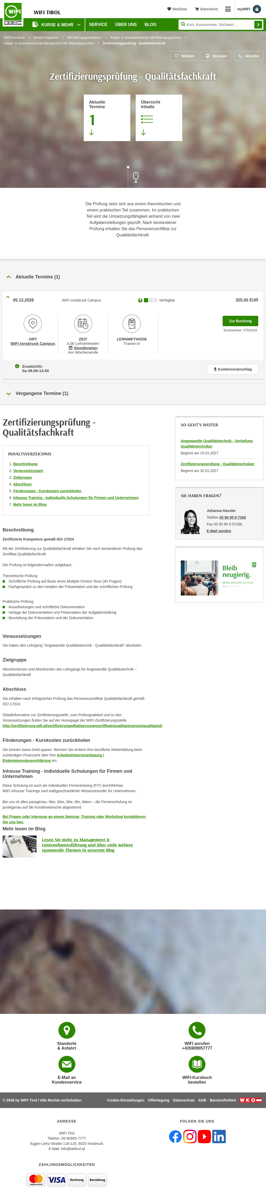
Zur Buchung (243, 319)
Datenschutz (184, 1100)
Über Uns (126, 24)
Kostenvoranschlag (233, 368)
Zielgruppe (22, 476)
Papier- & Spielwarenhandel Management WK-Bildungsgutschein (49, 43)
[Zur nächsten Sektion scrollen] (133, 177)
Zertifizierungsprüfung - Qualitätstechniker (218, 463)
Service (98, 24)
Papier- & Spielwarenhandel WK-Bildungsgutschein (145, 37)
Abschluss (22, 483)
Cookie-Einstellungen (125, 1100)
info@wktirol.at (73, 1149)
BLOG (151, 24)
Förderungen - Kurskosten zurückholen (47, 490)
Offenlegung (158, 1100)
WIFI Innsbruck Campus (33, 343)
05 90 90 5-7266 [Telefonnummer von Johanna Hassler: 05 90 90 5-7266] (233, 516)
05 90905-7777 (73, 1138)
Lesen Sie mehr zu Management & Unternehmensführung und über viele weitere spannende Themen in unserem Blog (87, 844)
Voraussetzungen (28, 470)
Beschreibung (25, 463)
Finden (258, 25)
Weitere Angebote (46, 37)
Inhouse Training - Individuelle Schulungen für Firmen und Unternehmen (75, 497)
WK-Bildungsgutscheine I (84, 37)
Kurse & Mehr (53, 24)
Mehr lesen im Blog (29, 503)
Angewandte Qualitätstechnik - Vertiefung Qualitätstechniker (217, 442)
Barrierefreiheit (223, 1100)
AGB (202, 1100)
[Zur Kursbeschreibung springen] (159, 117)
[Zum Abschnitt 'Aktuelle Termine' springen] (107, 117)
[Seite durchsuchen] (220, 24)
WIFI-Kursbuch (14, 37)
